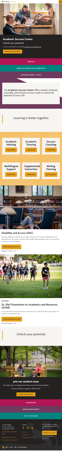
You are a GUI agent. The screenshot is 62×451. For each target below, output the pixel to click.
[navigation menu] (60, 1)
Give (15, 448)
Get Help (24, 432)
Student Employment (26, 395)
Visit (11, 448)
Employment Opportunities (10, 440)
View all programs (7, 323)
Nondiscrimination (27, 438)
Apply (7, 448)
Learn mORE (11, 150)
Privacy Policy (45, 439)
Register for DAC (7, 251)
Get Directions (6, 432)
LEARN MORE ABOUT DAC (11, 247)
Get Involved (22, 448)
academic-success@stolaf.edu (32, 47)
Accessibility (25, 435)
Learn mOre (51, 150)
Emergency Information (9, 438)
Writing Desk (51, 174)
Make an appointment (13, 51)
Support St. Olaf (49, 433)
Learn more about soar (12, 319)
